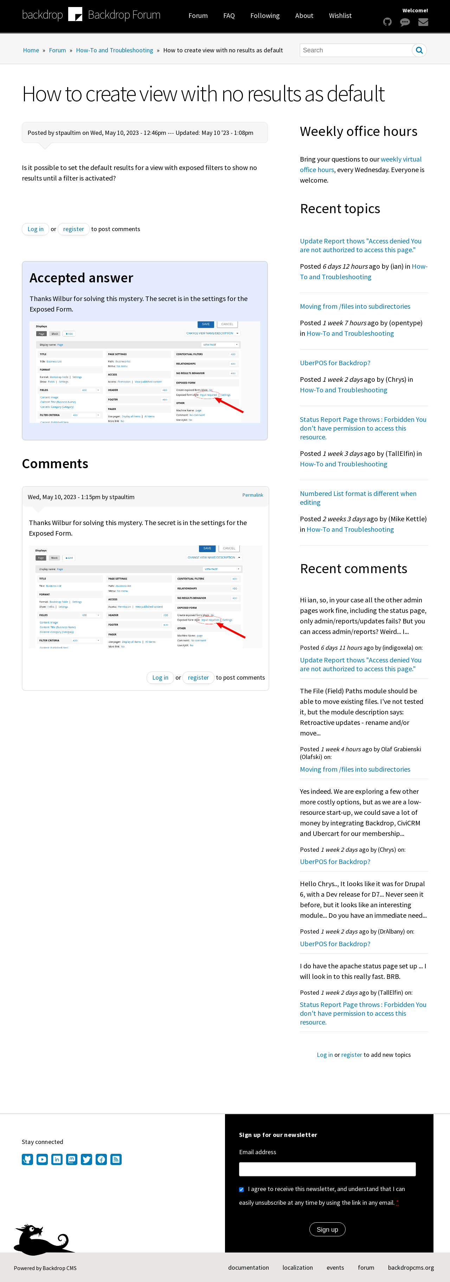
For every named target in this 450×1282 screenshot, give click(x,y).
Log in (35, 229)
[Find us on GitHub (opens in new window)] (28, 1160)
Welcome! (415, 10)
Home (31, 50)
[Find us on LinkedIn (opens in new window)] (57, 1160)
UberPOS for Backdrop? (335, 362)
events (335, 1267)
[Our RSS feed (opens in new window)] (115, 1160)
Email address (257, 1152)
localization (298, 1267)
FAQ (229, 15)
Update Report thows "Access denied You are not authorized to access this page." (361, 245)
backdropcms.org (411, 1267)
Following (265, 15)
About (304, 15)
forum (366, 1267)
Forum (198, 15)
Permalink (253, 495)
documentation (248, 1267)
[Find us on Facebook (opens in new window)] (101, 1160)
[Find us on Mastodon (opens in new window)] (71, 1160)
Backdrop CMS (60, 1267)
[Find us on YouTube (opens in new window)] (42, 1160)
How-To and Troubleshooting (114, 50)
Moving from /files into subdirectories (355, 306)
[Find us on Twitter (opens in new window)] (86, 1160)
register (73, 229)
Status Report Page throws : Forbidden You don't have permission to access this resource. (363, 428)
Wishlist (340, 15)
